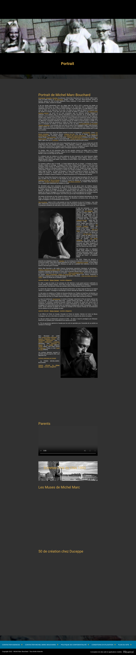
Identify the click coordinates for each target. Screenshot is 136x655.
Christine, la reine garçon (52, 181)
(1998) (49, 270)
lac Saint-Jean (59, 99)
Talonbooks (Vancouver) (45, 340)
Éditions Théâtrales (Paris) (46, 339)
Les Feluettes (86, 132)
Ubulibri (40, 346)
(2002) (61, 274)
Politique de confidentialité (74, 645)
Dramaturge (41, 98)
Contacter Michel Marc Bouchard (40, 645)
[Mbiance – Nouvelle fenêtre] (128, 652)
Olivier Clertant (54, 280)
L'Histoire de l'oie (69, 134)
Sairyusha (43, 348)
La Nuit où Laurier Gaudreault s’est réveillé (82, 139)
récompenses (56, 299)
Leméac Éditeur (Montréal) (49, 337)
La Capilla (49, 345)
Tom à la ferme (51, 137)
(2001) (75, 273)
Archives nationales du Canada (47, 358)
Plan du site (123, 645)
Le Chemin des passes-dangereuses (75, 135)
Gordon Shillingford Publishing (49, 342)
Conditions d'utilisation (102, 645)
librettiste (55, 98)
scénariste (49, 98)
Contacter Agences (11, 645)
